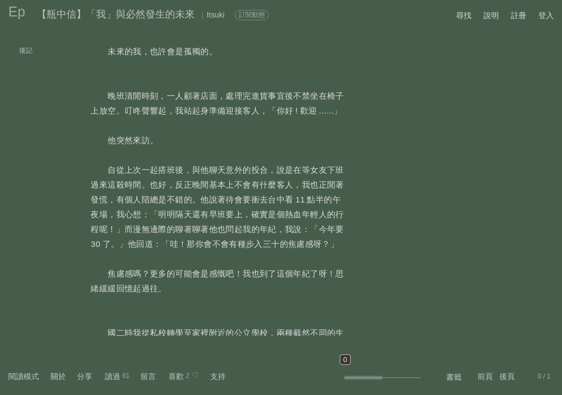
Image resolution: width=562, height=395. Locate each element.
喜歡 (176, 376)
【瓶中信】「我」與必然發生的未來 (116, 14)
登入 (546, 15)
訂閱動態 (252, 15)
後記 (25, 50)
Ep (16, 11)
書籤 (454, 377)
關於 (58, 376)
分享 (84, 376)
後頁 (507, 376)
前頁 (485, 376)
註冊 (518, 15)
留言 (148, 376)
